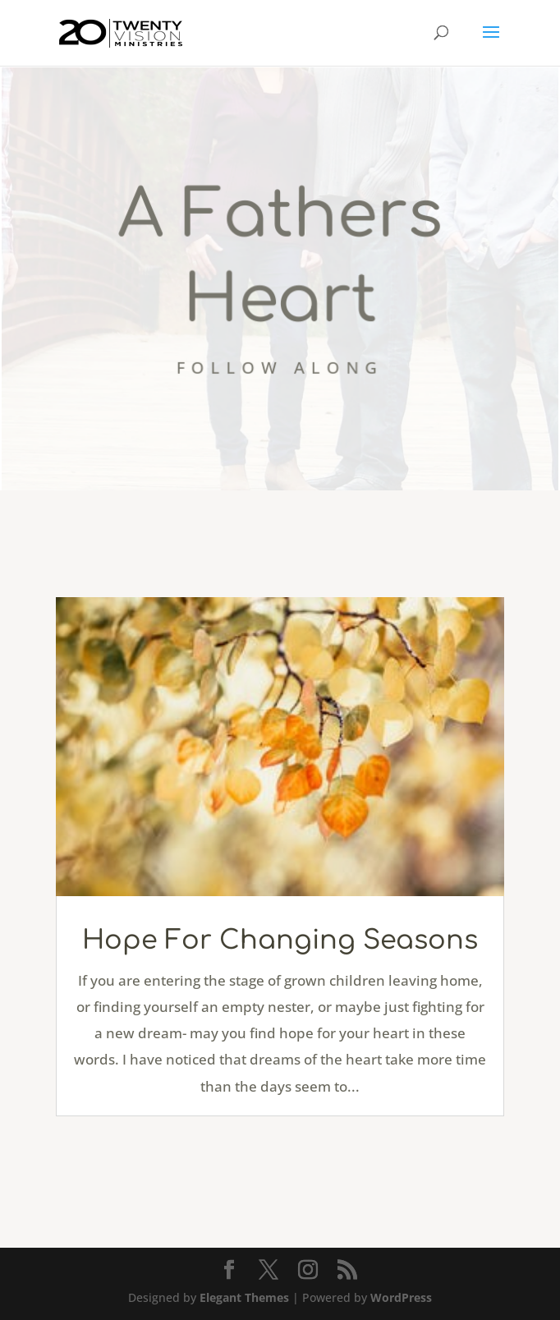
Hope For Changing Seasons (280, 940)
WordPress (401, 1297)
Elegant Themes (244, 1297)
